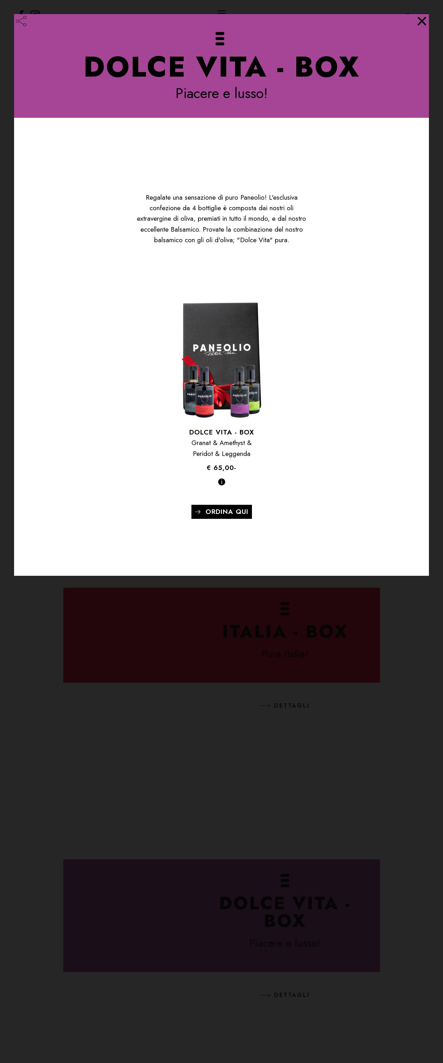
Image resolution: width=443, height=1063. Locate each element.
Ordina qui (226, 511)
